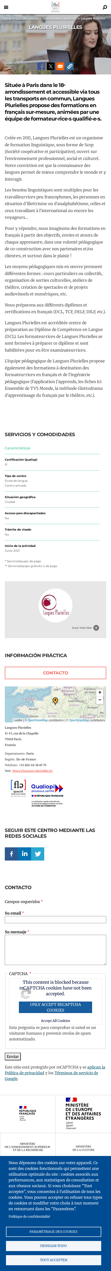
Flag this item (82, 627)
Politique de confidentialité (29, 1217)
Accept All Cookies (55, 1021)
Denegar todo (53, 1246)
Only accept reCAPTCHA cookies (55, 1007)
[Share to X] (51, 66)
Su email (13, 913)
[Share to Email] (60, 66)
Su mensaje (16, 931)
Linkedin (24, 854)
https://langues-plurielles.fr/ (32, 771)
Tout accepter (53, 1260)
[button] (70, 66)
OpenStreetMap (38, 720)
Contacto (55, 673)
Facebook (11, 854)
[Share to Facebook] (41, 66)
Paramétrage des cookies (53, 1232)
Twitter (37, 854)
